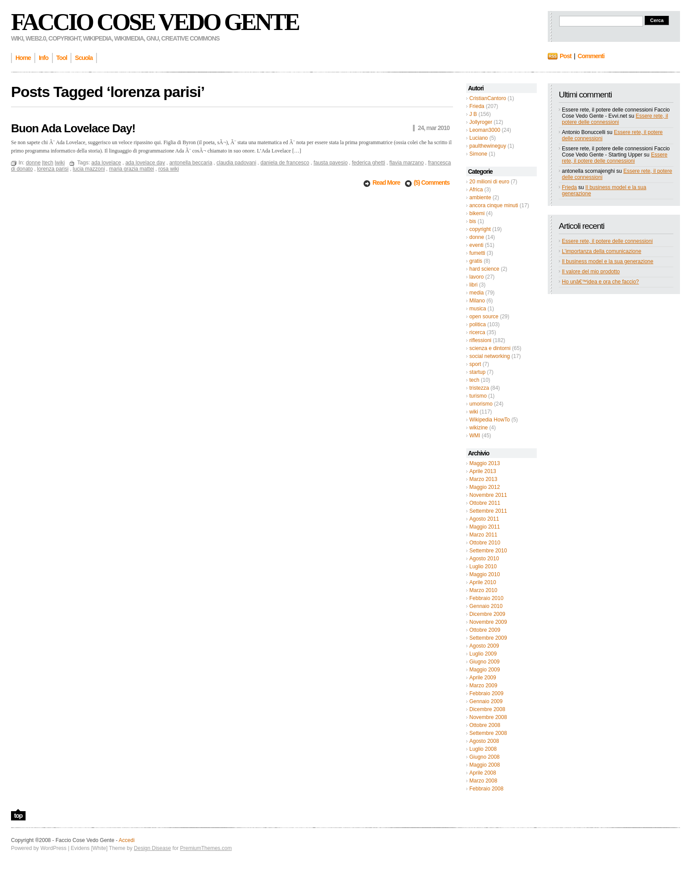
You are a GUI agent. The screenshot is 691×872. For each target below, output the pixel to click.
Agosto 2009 (484, 646)
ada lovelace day (145, 163)
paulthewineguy (487, 146)
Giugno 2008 (484, 757)
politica (477, 324)
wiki (473, 412)
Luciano (478, 138)
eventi (476, 245)
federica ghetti (368, 163)
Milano (477, 301)
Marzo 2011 (483, 535)
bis (472, 221)
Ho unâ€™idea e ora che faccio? (600, 282)
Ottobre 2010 (484, 543)
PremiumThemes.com (206, 848)
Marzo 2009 (483, 685)
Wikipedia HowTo (489, 420)
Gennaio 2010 (485, 606)
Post (565, 56)
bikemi (477, 213)
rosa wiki (168, 169)
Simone (478, 154)
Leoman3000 (484, 130)
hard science (484, 269)
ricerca (477, 332)
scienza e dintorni (489, 348)
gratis (475, 261)
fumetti (477, 253)
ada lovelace (106, 163)
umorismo (481, 404)
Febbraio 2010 (486, 598)
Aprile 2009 (482, 677)
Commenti (591, 56)
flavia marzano (407, 163)
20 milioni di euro (489, 182)
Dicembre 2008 (487, 709)
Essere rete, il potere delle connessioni (615, 119)
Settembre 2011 (488, 511)
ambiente (480, 197)
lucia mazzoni (89, 169)
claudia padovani (236, 163)
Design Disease (152, 848)
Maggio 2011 (484, 527)
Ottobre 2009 (484, 630)
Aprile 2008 (482, 773)
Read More (386, 182)
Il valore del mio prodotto (591, 271)
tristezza (479, 388)
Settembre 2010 (488, 551)
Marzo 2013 (483, 479)
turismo (478, 396)
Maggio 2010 (484, 574)
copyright (480, 229)
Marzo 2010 (483, 590)
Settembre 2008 (488, 733)
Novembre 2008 (488, 717)
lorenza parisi (52, 169)
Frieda (476, 106)
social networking (489, 356)
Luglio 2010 (483, 566)
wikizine (478, 428)
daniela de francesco (284, 163)
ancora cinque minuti (493, 205)
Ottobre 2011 (484, 503)
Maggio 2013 (484, 463)
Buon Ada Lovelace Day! (73, 128)
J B (473, 114)
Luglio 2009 (483, 654)
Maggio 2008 (484, 765)
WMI (474, 435)
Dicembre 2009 (487, 614)
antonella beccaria (190, 163)
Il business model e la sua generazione (607, 261)
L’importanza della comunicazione (601, 251)
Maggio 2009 (484, 670)
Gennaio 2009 (485, 701)
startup (477, 372)
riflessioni (480, 340)
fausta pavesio (330, 163)
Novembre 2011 (488, 495)
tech (474, 380)
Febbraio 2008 (486, 789)
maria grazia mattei (131, 169)
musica (477, 309)
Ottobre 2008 (484, 725)
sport (475, 364)
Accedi (126, 840)
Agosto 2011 (484, 519)
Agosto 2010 (484, 558)
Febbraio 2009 (486, 693)
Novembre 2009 (488, 622)
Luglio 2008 (483, 749)
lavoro (476, 277)
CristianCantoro (487, 98)
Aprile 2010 (482, 582)
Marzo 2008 (483, 781)
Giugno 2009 (484, 662)
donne (476, 237)
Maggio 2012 (484, 487)
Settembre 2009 (488, 638)
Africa (476, 189)
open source (483, 316)
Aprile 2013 (482, 471)
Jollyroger (480, 122)
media (476, 293)
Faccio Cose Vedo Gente (155, 22)
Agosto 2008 (484, 741)
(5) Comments (432, 182)
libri (473, 285)
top (18, 815)
